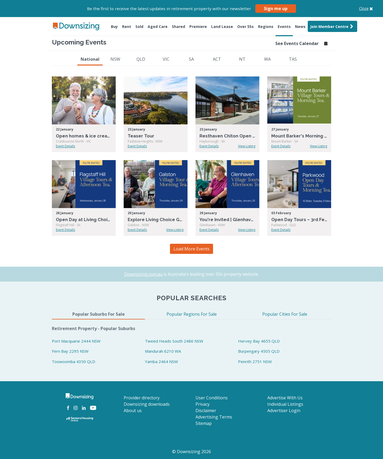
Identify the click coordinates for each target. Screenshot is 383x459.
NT (242, 59)
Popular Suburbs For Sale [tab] (98, 314)
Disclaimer (205, 410)
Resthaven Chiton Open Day (227, 136)
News (300, 26)
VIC (166, 59)
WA (267, 59)
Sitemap (203, 423)
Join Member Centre (332, 26)
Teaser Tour (141, 136)
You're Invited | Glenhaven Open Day (227, 219)
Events (284, 26)
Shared (178, 26)
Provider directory (142, 398)
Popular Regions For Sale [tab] (191, 314)
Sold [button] (139, 26)
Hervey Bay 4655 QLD (259, 341)
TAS (293, 59)
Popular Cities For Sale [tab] (284, 314)
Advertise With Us (285, 398)
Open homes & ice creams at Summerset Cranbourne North (84, 136)
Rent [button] (126, 26)
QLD (140, 59)
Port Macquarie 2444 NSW (76, 341)
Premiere (198, 26)
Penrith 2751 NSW (255, 361)
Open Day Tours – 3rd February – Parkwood (299, 219)
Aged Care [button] (158, 26)
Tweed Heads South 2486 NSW (174, 341)
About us (133, 410)
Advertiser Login (283, 410)
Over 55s (245, 26)
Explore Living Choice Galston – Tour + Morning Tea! (156, 219)
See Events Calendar (301, 43)
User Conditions (211, 398)
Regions (265, 26)
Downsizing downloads (147, 404)
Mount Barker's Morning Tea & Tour (299, 136)
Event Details (65, 146)
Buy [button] (114, 26)
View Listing (246, 146)
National (90, 59)
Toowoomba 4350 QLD (73, 361)
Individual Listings (285, 404)
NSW (115, 59)
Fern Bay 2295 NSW (70, 351)
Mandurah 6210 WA (163, 351)
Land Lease (222, 26)
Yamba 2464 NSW (161, 361)
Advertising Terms (213, 417)
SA (191, 59)
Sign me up (276, 8)
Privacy (202, 404)
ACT (217, 59)
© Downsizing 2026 (191, 451)
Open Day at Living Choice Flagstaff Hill (84, 219)
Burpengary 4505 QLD (259, 351)
